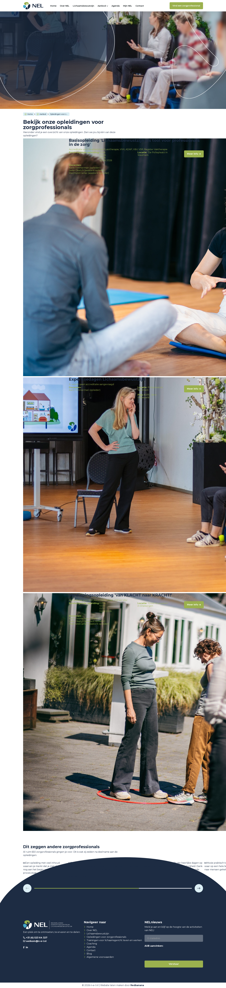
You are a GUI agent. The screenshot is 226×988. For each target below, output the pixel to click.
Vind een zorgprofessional (186, 5)
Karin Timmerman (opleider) (84, 167)
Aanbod (102, 6)
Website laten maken (112, 985)
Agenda (116, 6)
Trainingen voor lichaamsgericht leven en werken (114, 940)
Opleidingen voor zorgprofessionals (106, 937)
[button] (27, 888)
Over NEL (64, 6)
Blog (89, 953)
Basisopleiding (41, 61)
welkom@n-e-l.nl (36, 941)
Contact (139, 6)
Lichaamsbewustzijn (83, 6)
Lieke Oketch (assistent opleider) (87, 170)
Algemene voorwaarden (100, 957)
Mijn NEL (127, 6)
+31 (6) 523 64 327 (36, 937)
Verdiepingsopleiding (78, 61)
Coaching (92, 943)
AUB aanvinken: (154, 946)
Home (53, 6)
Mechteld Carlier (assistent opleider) (89, 173)
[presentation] (166, 953)
